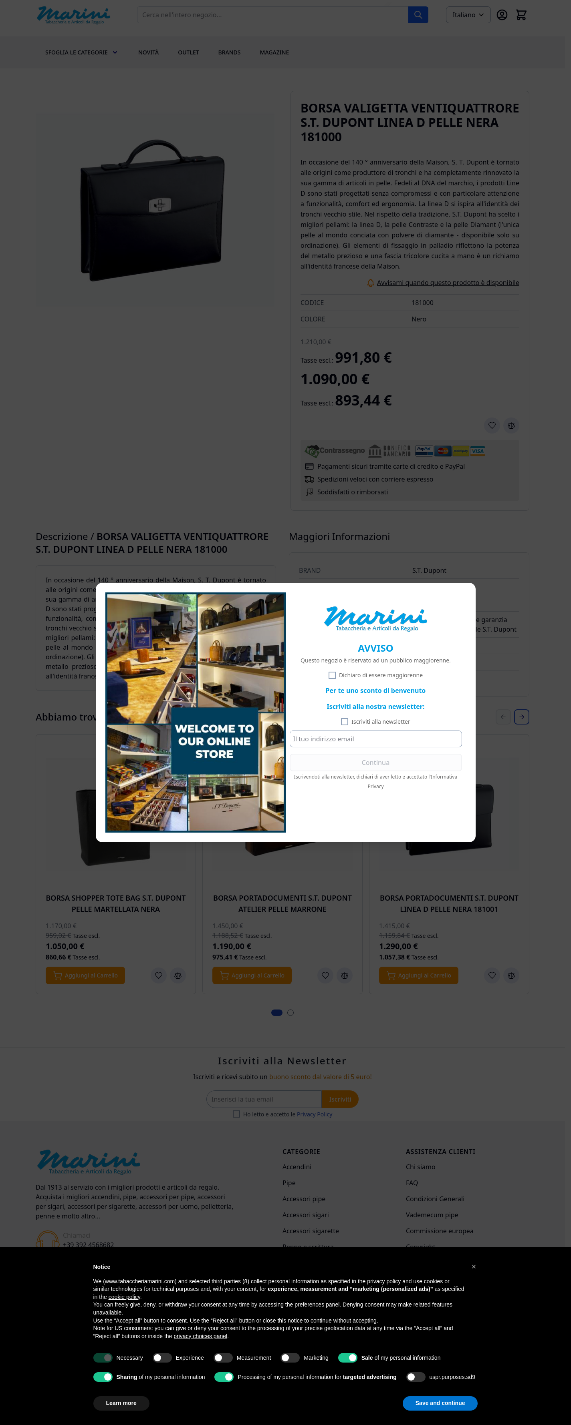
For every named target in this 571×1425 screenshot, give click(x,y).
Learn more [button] (121, 1403)
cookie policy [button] (124, 1297)
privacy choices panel (200, 1336)
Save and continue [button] (440, 1403)
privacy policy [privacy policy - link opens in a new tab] (384, 1281)
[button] (474, 1266)
